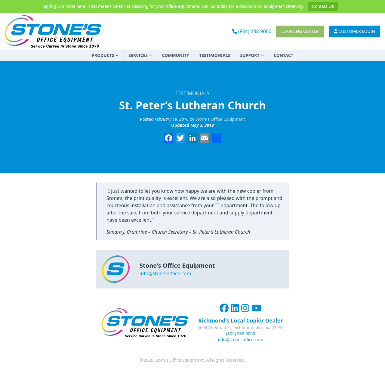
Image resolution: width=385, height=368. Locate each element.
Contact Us (323, 6)
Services (140, 55)
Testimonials (214, 55)
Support (252, 55)
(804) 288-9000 (252, 31)
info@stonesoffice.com (165, 273)
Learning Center (300, 31)
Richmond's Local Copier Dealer (240, 320)
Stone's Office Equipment (220, 119)
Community (175, 55)
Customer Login (354, 31)
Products (105, 55)
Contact (283, 55)
